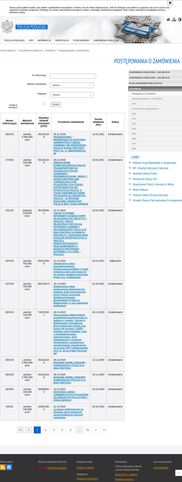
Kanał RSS (3, 461)
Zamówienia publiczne (30, 50)
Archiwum (50, 50)
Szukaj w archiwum (12, 106)
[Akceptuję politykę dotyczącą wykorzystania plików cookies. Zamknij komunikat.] (170, 3)
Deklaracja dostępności (87, 472)
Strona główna (8, 50)
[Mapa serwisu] (174, 19)
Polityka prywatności (124, 473)
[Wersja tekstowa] (179, 19)
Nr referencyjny (39, 75)
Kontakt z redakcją (85, 461)
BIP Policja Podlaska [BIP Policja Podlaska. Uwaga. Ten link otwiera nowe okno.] (57, 461)
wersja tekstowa (161, 461)
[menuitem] (14, 39)
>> (103, 423)
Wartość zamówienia (36, 84)
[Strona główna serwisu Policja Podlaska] (168, 19)
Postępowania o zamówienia (73, 50)
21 (87, 424)
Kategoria (41, 93)
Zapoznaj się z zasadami (126, 468)
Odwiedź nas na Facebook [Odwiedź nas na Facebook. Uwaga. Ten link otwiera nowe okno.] (9, 461)
